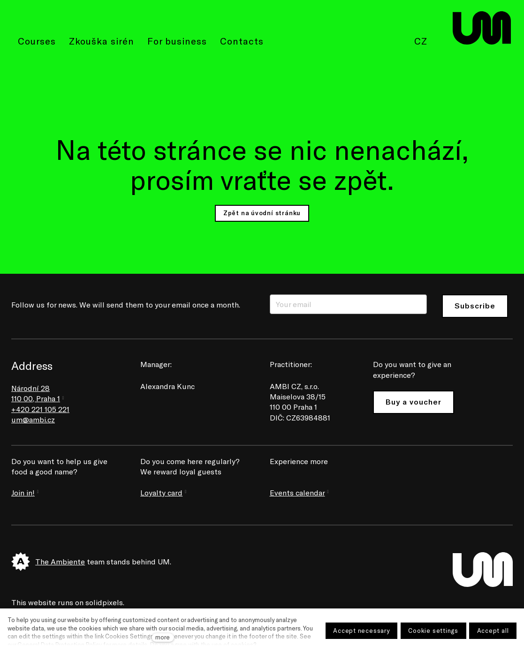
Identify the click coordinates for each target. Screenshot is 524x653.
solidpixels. (104, 602)
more (162, 637)
